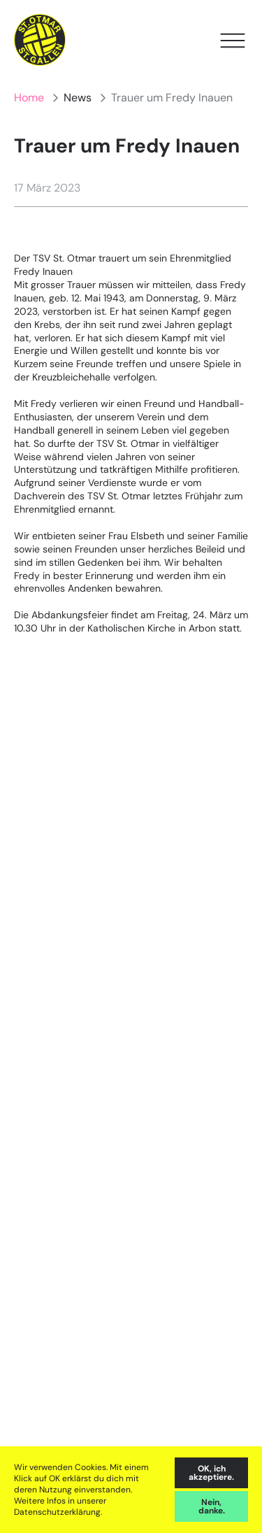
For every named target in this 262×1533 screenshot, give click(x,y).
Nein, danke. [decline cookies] (211, 1506)
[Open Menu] (232, 40)
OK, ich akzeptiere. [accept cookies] (211, 1473)
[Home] (40, 40)
